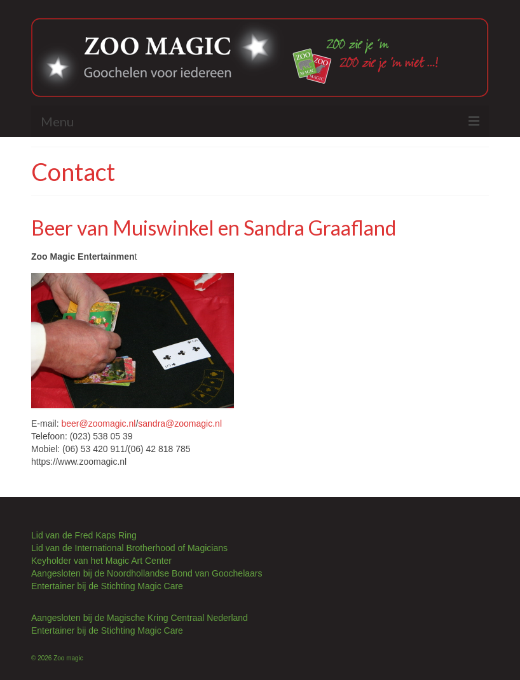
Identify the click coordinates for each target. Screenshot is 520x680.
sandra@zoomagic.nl (180, 423)
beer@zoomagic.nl (98, 423)
